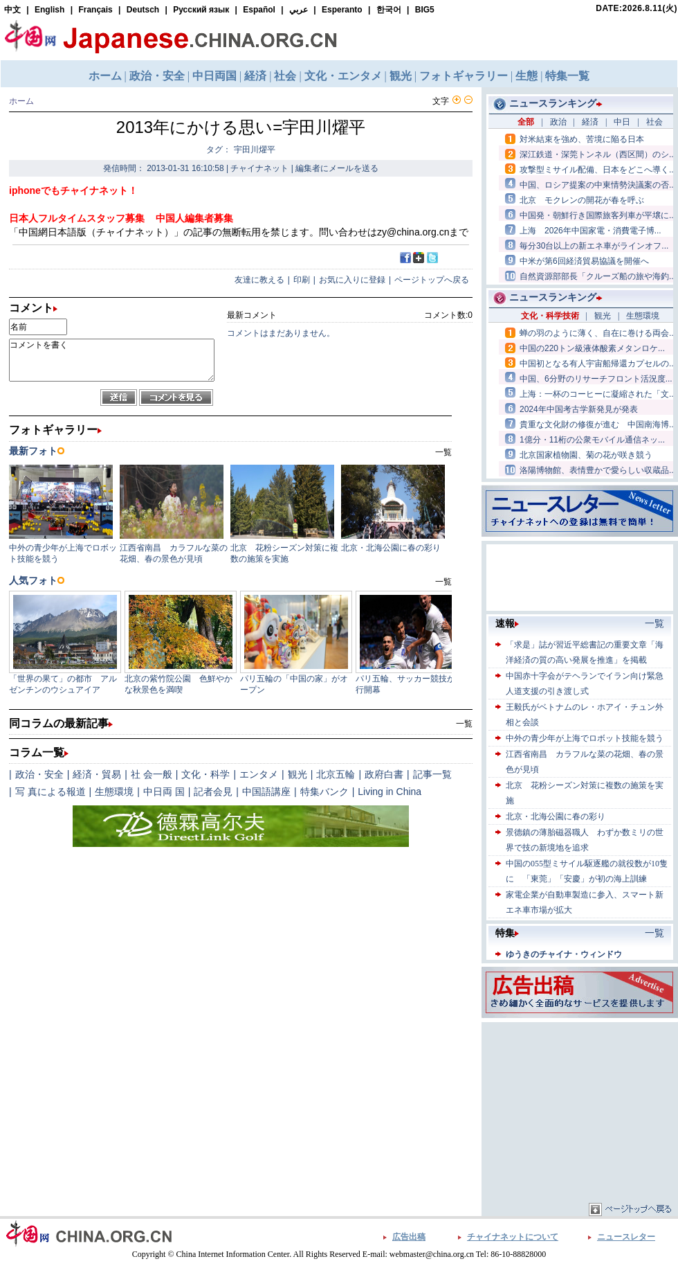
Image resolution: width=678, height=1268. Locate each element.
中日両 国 (164, 791)
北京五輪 (335, 774)
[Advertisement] (579, 1112)
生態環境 (114, 791)
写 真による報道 (50, 791)
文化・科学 (205, 774)
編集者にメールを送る (336, 168)
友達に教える (259, 280)
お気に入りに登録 (352, 280)
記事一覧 (432, 774)
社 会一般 (151, 774)
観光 (297, 774)
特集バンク (324, 791)
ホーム (21, 101)
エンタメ (258, 774)
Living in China (389, 791)
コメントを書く (111, 360)
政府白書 (384, 774)
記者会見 (213, 791)
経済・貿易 (97, 774)
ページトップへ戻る (431, 280)
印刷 (301, 280)
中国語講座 (266, 791)
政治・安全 (39, 774)
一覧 (464, 724)
